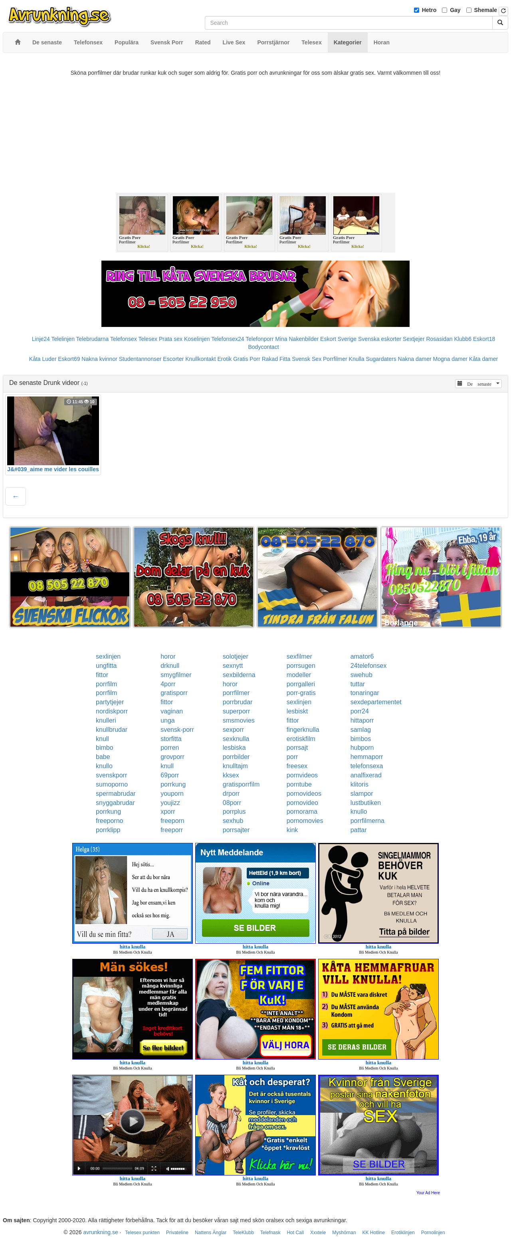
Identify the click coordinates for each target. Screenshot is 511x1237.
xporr (167, 811)
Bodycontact (263, 347)
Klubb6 (463, 339)
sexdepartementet (376, 702)
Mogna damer (450, 359)
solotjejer (235, 656)
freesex (297, 766)
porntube (299, 784)
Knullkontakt (200, 359)
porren (169, 747)
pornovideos (304, 793)
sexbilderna (239, 674)
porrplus (234, 811)
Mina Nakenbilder (297, 339)
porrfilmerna (367, 820)
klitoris (359, 784)
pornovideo (302, 802)
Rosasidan (439, 339)
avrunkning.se (100, 1232)
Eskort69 (69, 359)
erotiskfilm (301, 738)
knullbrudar (111, 729)
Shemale (485, 10)
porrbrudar (238, 702)
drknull (169, 665)
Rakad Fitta (276, 359)
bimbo (104, 747)
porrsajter (236, 830)
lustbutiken (366, 802)
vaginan (171, 711)
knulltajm (235, 766)
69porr (169, 775)
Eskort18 (484, 339)
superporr (236, 711)
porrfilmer (236, 692)
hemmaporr (367, 756)
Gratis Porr (246, 359)
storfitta (170, 738)
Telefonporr (259, 339)
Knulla (356, 359)
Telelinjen (63, 339)
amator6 (362, 656)
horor (167, 656)
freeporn (172, 820)
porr (292, 756)
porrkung (173, 784)
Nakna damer (415, 359)
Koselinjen (197, 339)
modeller (299, 674)
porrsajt (297, 747)
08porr (232, 802)
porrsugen (301, 665)
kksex (231, 775)
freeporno (109, 820)
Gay (455, 10)
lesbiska (234, 747)
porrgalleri (301, 684)
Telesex (148, 339)
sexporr (233, 729)
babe (103, 756)
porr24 (360, 711)
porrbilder (236, 756)
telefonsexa (367, 766)
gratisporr (174, 692)
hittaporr (362, 720)
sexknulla (236, 738)
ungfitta (106, 665)
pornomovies (305, 820)
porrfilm (106, 684)
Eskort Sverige (338, 339)
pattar (359, 830)
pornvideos (302, 775)
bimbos (361, 738)
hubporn (362, 747)
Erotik (224, 359)
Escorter (173, 359)
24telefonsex (369, 665)
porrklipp (108, 830)
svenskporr (111, 775)
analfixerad (366, 775)
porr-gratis (301, 692)
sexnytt (233, 665)
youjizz (170, 802)
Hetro (429, 10)
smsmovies (239, 720)
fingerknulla (303, 729)
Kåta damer (483, 359)
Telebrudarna (92, 339)
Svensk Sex (306, 359)
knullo (104, 766)
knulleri (106, 720)
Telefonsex (123, 339)
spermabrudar (116, 793)
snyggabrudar (115, 802)
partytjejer (110, 702)
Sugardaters (381, 359)
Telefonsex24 (227, 339)
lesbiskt (297, 711)
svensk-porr (177, 729)
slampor (362, 793)
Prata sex (170, 339)
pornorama (302, 811)
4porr (167, 684)
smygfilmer (175, 674)
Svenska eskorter (379, 339)
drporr (231, 793)
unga (167, 720)
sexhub (233, 820)
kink (292, 830)
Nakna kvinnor (99, 359)
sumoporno (112, 784)
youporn (172, 793)
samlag (361, 729)
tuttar (358, 684)
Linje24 (41, 339)
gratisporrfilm (241, 784)
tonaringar (365, 692)
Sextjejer (413, 339)
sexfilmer (299, 656)
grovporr (172, 756)
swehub (361, 674)
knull (102, 738)
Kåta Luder (43, 359)
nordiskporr (112, 711)
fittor (102, 674)
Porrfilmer (335, 359)
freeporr (171, 830)
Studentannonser (140, 359)
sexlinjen (108, 656)
